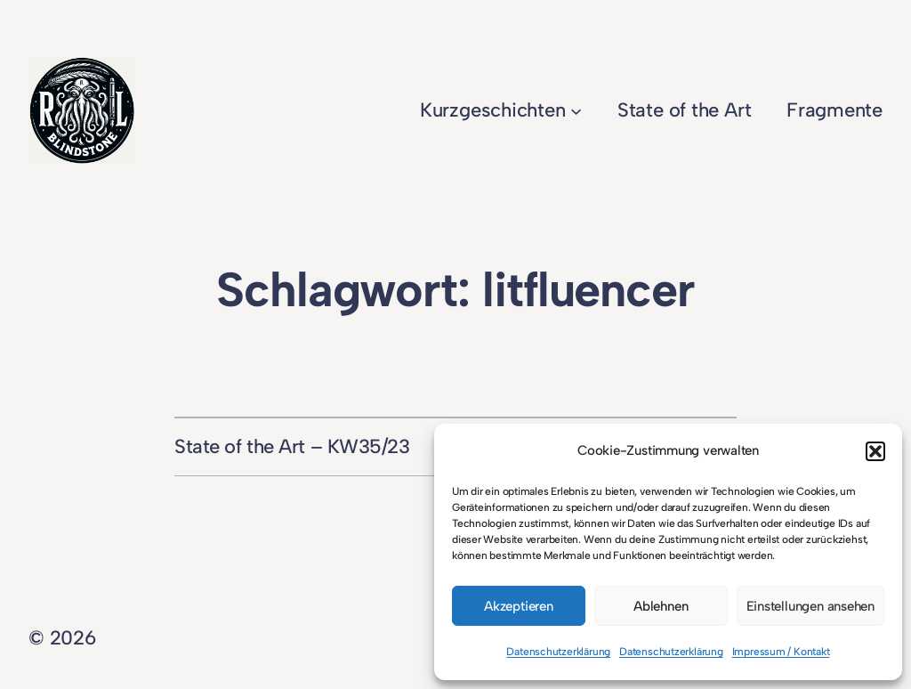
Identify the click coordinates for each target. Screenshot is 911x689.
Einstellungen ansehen (810, 606)
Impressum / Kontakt (781, 651)
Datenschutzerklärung (558, 651)
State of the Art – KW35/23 (292, 446)
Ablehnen (660, 606)
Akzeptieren (518, 606)
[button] (875, 451)
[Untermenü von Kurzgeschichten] (576, 110)
